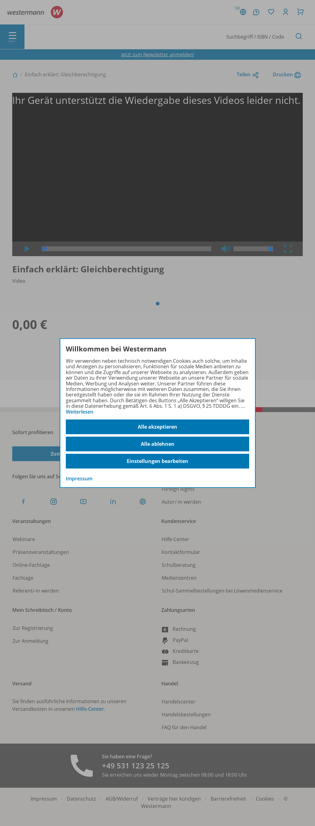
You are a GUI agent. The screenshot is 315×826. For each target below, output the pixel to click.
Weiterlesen (79, 411)
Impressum (79, 478)
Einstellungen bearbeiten (157, 461)
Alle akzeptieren (157, 426)
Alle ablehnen (157, 444)
